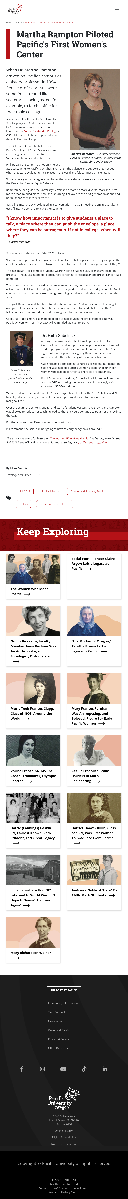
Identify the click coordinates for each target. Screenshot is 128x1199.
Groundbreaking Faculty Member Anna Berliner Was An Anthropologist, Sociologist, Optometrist (33, 648)
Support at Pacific (64, 990)
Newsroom (55, 1021)
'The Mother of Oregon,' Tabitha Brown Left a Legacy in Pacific (91, 646)
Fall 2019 (25, 491)
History (24, 504)
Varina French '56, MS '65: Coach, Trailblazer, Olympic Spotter (33, 776)
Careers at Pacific (59, 1030)
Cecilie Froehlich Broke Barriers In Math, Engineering (90, 776)
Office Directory (58, 1048)
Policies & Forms (58, 1039)
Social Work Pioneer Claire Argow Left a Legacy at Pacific (93, 563)
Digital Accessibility (64, 1137)
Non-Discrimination (63, 1144)
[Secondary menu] (117, 9)
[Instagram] (43, 1069)
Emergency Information (63, 1003)
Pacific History (50, 491)
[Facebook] (22, 1069)
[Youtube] (64, 1069)
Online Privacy (64, 1131)
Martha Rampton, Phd (64, 1184)
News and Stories (14, 22)
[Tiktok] (85, 1069)
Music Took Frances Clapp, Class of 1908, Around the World (32, 713)
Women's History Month (64, 1192)
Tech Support (56, 1012)
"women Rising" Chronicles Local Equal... (64, 1188)
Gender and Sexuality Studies (88, 491)
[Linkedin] (106, 1069)
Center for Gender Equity (39, 131)
